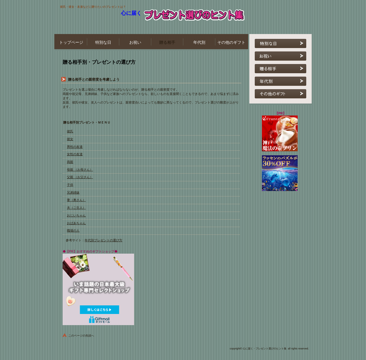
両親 (70, 162)
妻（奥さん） (76, 200)
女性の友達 (75, 154)
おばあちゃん (76, 223)
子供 (70, 184)
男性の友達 (75, 146)
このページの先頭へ (81, 335)
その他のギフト (280, 93)
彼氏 (70, 131)
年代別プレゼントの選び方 (103, 240)
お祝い (280, 56)
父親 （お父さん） (80, 177)
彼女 (70, 139)
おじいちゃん (76, 215)
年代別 (280, 81)
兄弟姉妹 (73, 192)
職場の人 (73, 230)
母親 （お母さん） (80, 169)
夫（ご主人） (76, 207)
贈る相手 (280, 68)
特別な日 (280, 43)
